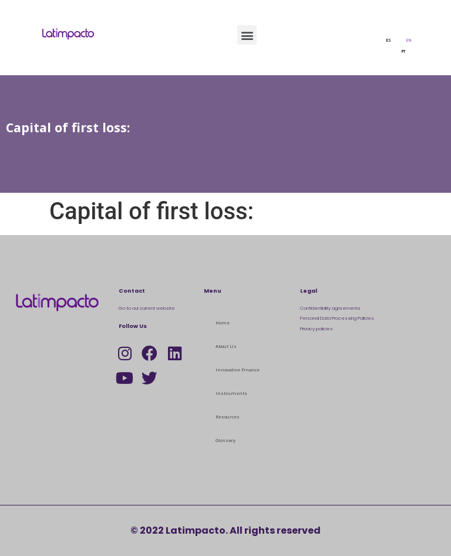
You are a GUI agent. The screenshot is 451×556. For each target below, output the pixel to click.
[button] (247, 35)
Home (223, 323)
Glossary (225, 440)
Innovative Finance (238, 370)
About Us (226, 346)
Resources (228, 417)
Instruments (231, 393)
